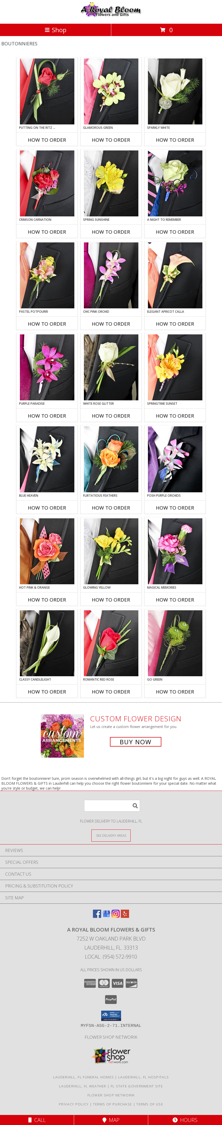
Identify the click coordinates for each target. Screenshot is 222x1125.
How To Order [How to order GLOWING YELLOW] (111, 599)
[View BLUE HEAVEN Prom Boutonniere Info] (47, 459)
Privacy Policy (74, 1104)
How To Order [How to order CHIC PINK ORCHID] (111, 323)
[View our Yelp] (125, 916)
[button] (111, 1016)
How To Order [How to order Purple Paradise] (47, 415)
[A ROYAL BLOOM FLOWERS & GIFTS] (111, 16)
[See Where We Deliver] (111, 835)
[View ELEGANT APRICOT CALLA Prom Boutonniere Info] (175, 275)
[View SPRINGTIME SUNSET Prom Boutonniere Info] (175, 367)
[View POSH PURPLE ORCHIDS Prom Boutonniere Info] (175, 459)
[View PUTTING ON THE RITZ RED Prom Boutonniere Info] (47, 91)
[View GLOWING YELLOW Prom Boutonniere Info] (111, 551)
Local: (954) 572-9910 (111, 956)
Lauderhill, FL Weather (82, 1086)
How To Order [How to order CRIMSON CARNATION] (47, 232)
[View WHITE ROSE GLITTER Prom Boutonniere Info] (111, 367)
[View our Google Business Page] (106, 916)
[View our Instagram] (116, 916)
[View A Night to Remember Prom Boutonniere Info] (175, 183)
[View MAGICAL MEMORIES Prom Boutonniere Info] (175, 551)
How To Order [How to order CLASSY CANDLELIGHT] (47, 691)
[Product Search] (112, 805)
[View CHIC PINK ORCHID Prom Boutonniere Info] (111, 275)
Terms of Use (149, 1104)
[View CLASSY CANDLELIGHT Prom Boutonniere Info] (47, 643)
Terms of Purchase (112, 1104)
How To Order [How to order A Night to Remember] (175, 232)
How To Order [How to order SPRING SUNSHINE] (111, 232)
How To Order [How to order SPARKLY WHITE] (175, 140)
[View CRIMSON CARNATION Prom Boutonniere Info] (47, 183)
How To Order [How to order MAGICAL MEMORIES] (175, 599)
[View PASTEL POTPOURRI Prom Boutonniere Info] (47, 275)
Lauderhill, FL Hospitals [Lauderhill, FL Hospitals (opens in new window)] (143, 1077)
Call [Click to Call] (37, 1119)
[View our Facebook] (97, 916)
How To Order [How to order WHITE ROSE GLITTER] (111, 415)
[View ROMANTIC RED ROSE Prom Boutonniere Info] (111, 643)
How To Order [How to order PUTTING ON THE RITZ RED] (47, 140)
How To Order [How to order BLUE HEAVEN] (47, 507)
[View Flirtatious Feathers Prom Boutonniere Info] (111, 459)
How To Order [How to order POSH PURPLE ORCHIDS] (175, 507)
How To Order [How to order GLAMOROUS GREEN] (111, 140)
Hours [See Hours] (184, 1119)
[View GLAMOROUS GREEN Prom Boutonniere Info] (111, 91)
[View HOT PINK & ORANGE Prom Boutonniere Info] (47, 551)
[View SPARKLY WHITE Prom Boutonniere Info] (175, 91)
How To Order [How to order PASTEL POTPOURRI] (47, 323)
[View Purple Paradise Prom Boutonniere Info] (47, 367)
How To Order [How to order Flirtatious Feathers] (111, 507)
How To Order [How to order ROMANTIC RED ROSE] (111, 691)
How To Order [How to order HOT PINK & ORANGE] (47, 599)
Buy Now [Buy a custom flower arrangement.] (136, 742)
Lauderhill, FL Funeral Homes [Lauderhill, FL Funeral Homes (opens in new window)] (83, 1077)
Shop (55, 30)
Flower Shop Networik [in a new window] (111, 1037)
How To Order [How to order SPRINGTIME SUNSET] (175, 415)
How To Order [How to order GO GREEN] (175, 691)
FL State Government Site (137, 1086)
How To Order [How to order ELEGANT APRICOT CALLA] (175, 323)
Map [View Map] (111, 1119)
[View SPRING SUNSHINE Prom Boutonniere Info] (111, 183)
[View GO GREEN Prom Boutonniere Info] (175, 643)
